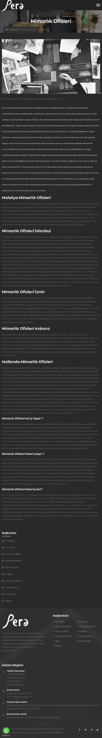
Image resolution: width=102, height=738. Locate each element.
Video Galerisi (12, 587)
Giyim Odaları (11, 567)
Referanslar (11, 594)
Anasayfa (12, 29)
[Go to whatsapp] (6, 730)
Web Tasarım (57, 732)
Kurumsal (9, 547)
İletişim (8, 601)
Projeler (9, 574)
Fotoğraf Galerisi (13, 581)
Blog (57, 641)
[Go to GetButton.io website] (6, 735)
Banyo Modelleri (13, 554)
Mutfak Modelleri (13, 561)
